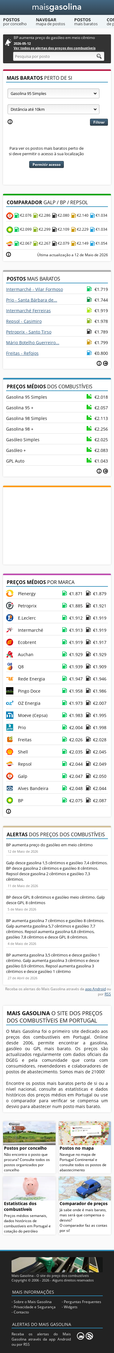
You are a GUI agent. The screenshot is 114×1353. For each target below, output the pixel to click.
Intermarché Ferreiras (28, 310)
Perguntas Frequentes (82, 1301)
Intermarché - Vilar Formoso (34, 289)
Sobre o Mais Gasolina (33, 1301)
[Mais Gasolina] (57, 7)
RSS (108, 994)
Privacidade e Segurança (35, 1306)
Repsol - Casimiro (24, 321)
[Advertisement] (57, 525)
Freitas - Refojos (22, 353)
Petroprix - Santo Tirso (28, 332)
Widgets (71, 1306)
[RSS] (89, 1336)
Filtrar (99, 122)
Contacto (21, 1312)
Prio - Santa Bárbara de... (31, 300)
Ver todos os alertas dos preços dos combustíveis (54, 48)
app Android (95, 988)
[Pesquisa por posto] (58, 56)
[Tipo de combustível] (53, 93)
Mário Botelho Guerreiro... (32, 342)
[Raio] (53, 109)
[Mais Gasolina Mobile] (80, 1336)
